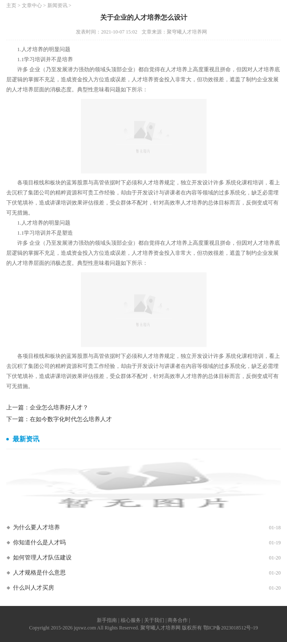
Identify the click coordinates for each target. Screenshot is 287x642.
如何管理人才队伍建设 (42, 557)
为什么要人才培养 (36, 527)
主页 (11, 5)
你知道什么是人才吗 (39, 542)
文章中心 (32, 5)
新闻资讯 (57, 5)
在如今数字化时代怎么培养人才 (71, 419)
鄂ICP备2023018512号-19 (230, 628)
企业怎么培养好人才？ (59, 407)
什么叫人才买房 (33, 588)
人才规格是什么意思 (39, 573)
